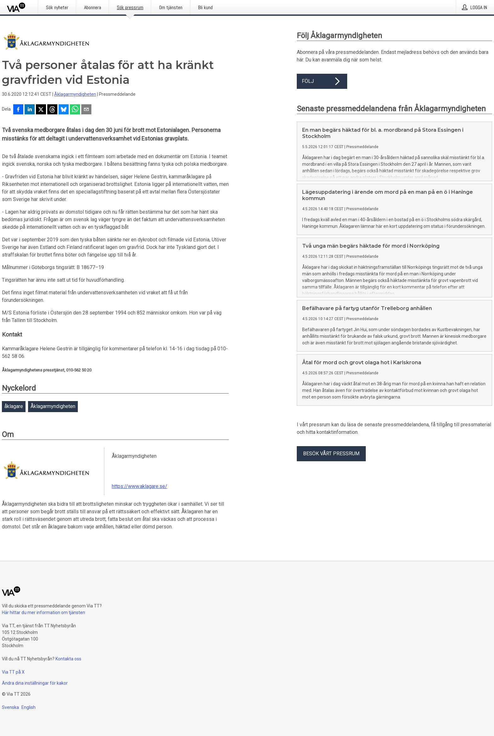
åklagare (13, 406)
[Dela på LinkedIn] (30, 110)
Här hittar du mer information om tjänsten (43, 612)
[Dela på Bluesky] (64, 110)
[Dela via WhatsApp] (75, 110)
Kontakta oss (68, 658)
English (28, 707)
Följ (322, 81)
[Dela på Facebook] (18, 110)
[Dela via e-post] (86, 110)
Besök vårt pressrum (331, 454)
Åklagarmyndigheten (75, 94)
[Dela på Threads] (52, 110)
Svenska (10, 707)
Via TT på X (13, 672)
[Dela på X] (41, 110)
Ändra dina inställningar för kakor (35, 683)
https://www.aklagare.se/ (139, 486)
